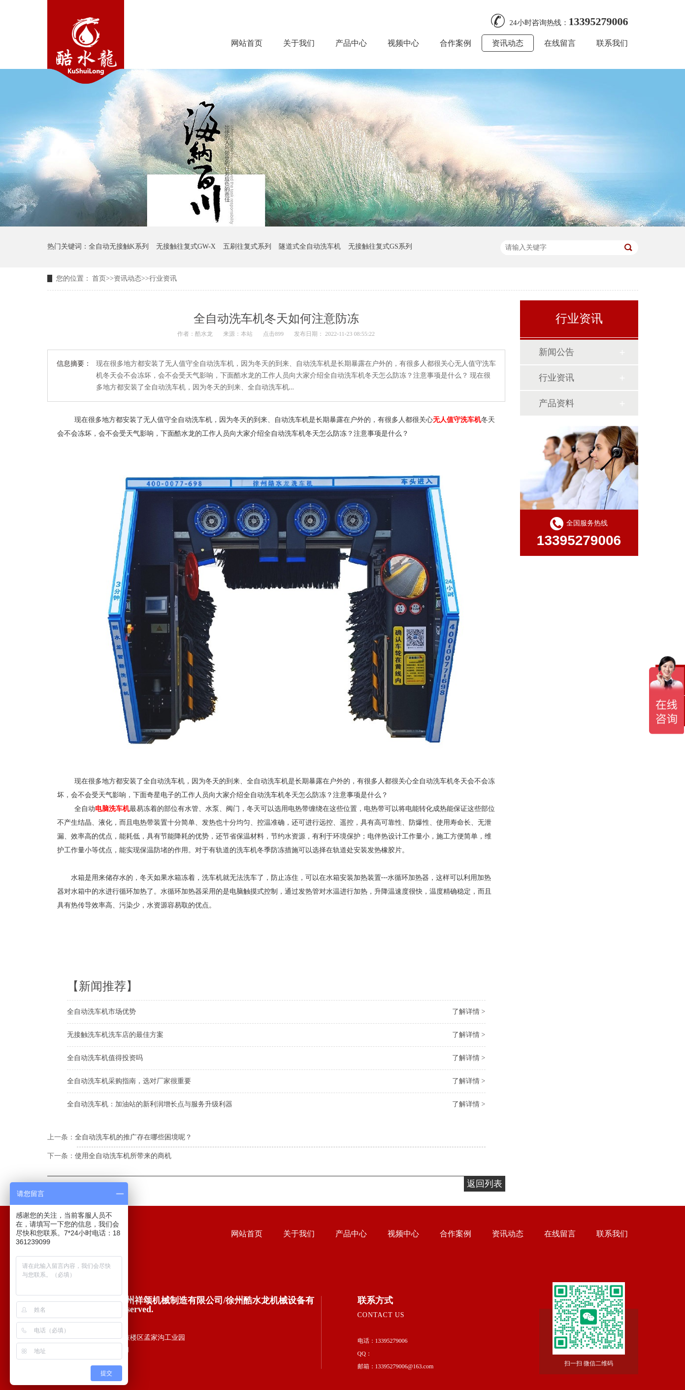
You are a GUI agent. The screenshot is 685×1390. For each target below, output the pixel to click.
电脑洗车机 (112, 808)
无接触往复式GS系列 (380, 246)
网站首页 (246, 43)
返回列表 (484, 1184)
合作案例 (455, 43)
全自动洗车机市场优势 (101, 1011)
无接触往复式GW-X (186, 246)
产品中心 (351, 43)
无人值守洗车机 (457, 419)
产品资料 (556, 403)
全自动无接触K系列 (119, 246)
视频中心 (403, 43)
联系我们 (612, 43)
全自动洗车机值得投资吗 (105, 1058)
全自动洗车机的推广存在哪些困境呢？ (133, 1137)
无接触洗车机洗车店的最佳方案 (115, 1034)
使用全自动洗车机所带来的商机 (123, 1156)
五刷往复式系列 (247, 246)
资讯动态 (507, 43)
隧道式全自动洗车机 (310, 246)
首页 (99, 278)
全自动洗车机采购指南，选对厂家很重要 (129, 1081)
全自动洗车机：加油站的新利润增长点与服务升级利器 (149, 1104)
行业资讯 (163, 278)
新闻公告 (556, 352)
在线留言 (560, 43)
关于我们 (299, 43)
